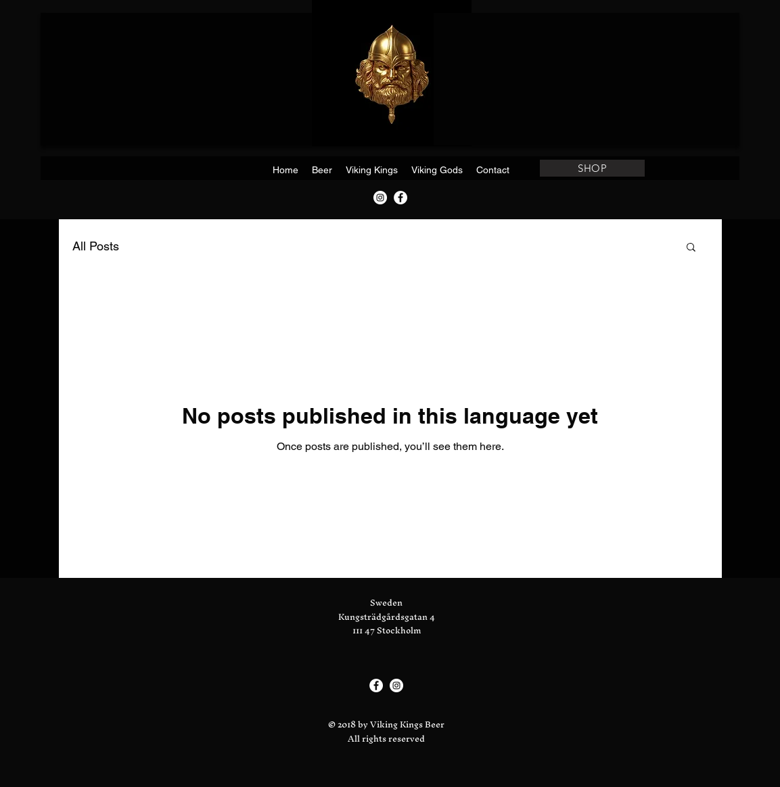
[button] (691, 248)
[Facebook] (400, 197)
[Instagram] (380, 197)
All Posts (95, 246)
